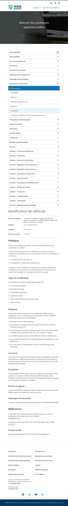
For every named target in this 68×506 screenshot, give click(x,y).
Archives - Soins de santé (18, 178)
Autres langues (39, 474)
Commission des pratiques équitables (19, 460)
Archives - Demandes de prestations (22, 169)
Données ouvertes (13, 465)
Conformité (13, 138)
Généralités (14, 93)
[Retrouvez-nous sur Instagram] (29, 495)
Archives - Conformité (17, 201)
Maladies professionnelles (18, 142)
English (51, 3)
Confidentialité (14, 133)
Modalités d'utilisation (41, 469)
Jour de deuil (11, 451)
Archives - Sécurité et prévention (21, 160)
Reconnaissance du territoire (43, 456)
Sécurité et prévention (17, 70)
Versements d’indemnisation (19, 120)
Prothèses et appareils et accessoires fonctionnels (28, 115)
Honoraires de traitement (19, 102)
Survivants (13, 129)
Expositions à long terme (18, 84)
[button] (58, 56)
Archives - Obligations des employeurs (23, 165)
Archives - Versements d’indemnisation (23, 183)
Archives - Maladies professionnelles (22, 205)
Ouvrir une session (51, 8)
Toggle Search (55, 3)
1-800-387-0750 (15, 483)
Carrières (37, 465)
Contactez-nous (40, 451)
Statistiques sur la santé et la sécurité (19, 456)
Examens (14, 106)
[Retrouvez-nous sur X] (43, 495)
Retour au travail (15, 124)
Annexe (12, 147)
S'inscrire (36, 8)
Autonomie (14, 111)
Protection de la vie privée (16, 474)
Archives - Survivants (17, 192)
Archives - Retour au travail (19, 187)
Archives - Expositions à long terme (22, 174)
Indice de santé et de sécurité (44, 460)
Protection (13, 66)
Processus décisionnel (17, 61)
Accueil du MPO (14, 52)
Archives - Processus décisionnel (21, 151)
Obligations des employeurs (19, 75)
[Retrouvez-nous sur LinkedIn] (23, 495)
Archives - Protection (17, 156)
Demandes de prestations (19, 79)
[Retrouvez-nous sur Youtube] (36, 495)
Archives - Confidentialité (18, 196)
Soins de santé (14, 88)
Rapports (14, 97)
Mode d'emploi (14, 57)
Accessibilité (12, 469)
